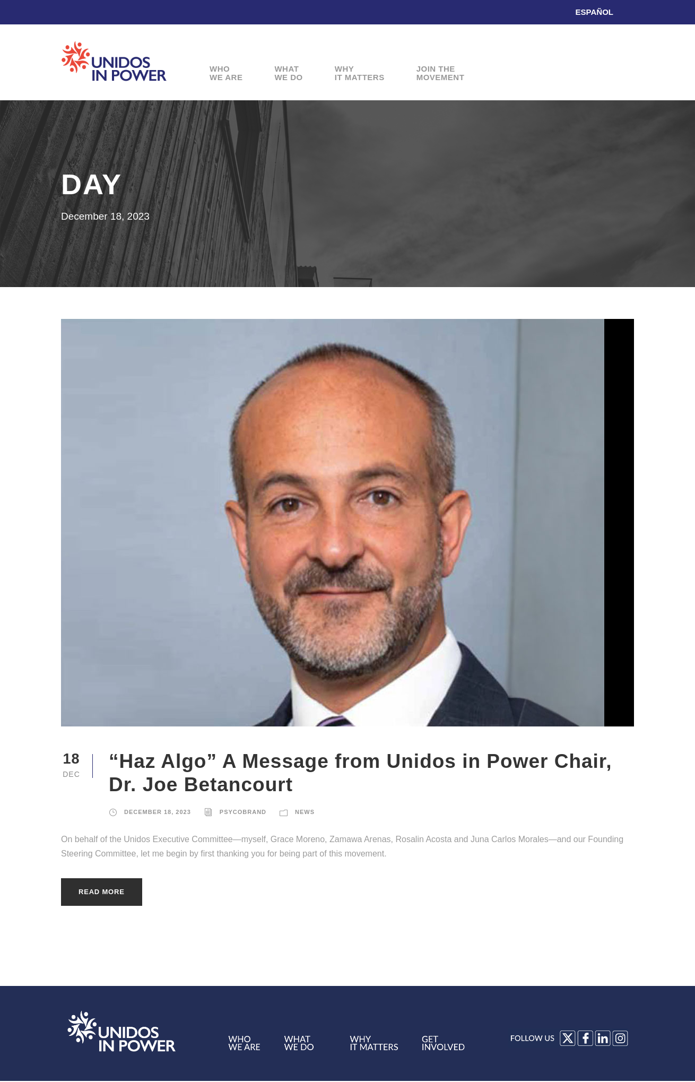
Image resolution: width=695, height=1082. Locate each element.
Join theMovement (440, 73)
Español (594, 11)
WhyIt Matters (360, 73)
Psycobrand (243, 812)
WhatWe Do (288, 73)
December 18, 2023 (157, 812)
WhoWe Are (226, 73)
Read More (102, 892)
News (305, 812)
